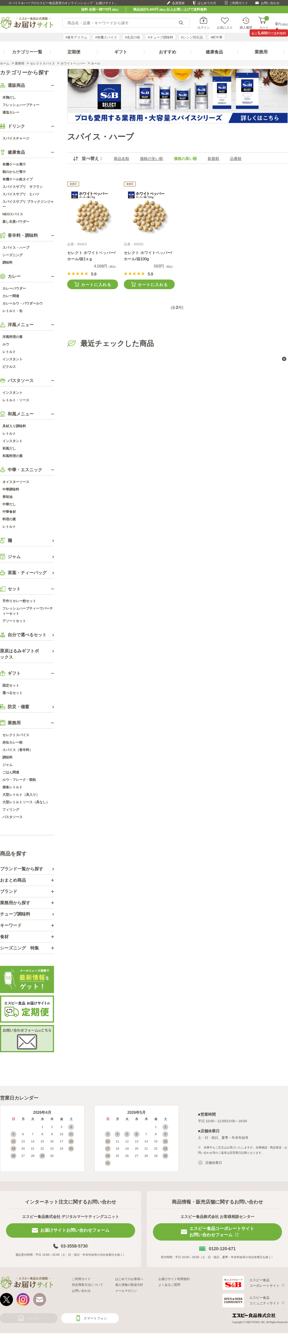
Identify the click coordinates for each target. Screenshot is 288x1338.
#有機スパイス (106, 37)
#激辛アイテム (77, 37)
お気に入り (225, 27)
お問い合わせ (270, 3)
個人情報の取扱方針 (129, 1285)
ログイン (203, 27)
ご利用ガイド (238, 3)
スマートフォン (95, 1318)
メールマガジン (126, 1291)
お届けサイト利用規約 (174, 1279)
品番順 (235, 159)
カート (264, 23)
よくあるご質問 (169, 1285)
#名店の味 (132, 37)
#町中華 (217, 37)
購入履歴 (246, 27)
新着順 (213, 159)
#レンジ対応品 (192, 37)
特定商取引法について (87, 1285)
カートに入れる (96, 285)
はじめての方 (207, 3)
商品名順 (121, 159)
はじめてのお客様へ (129, 1279)
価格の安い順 (151, 159)
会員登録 (178, 3)
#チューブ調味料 (160, 37)
